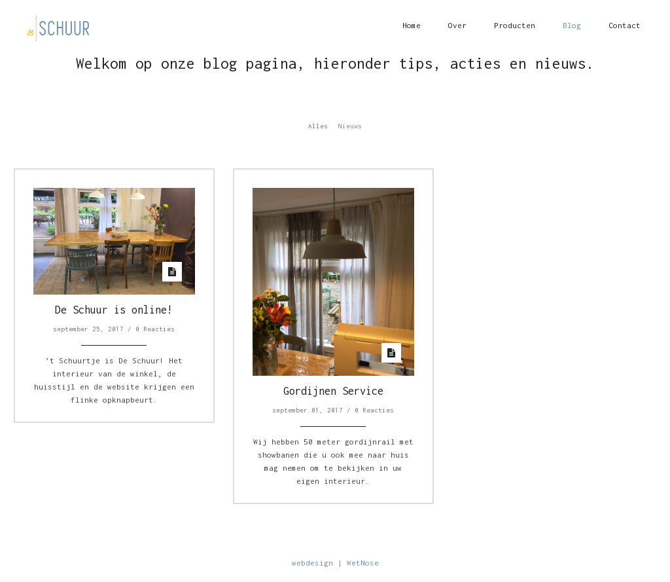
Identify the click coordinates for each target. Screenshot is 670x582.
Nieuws (350, 126)
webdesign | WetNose (335, 562)
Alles (318, 126)
